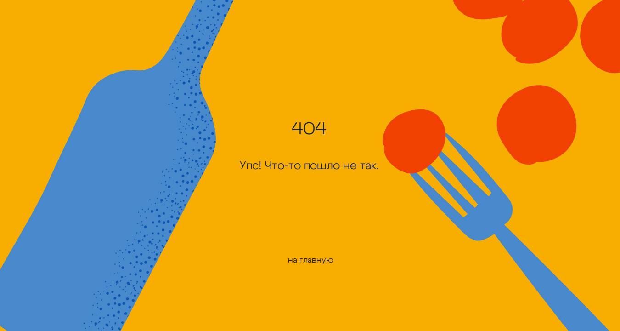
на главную (310, 260)
